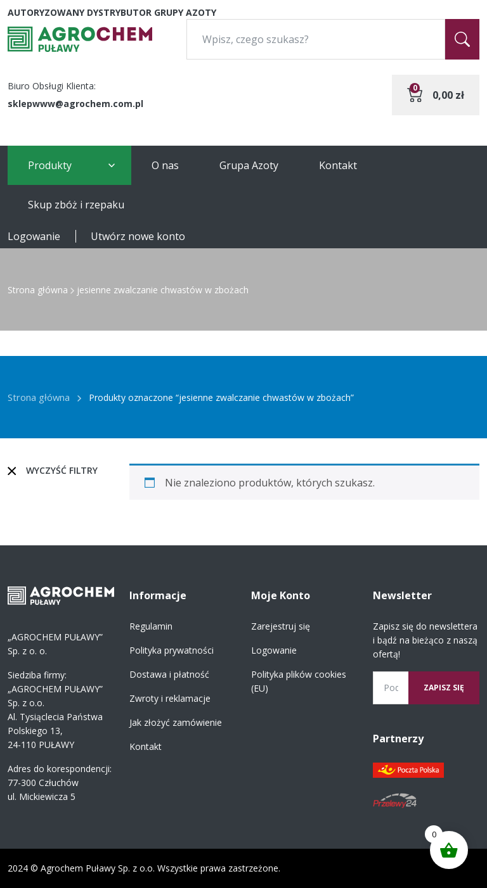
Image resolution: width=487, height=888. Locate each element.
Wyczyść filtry (62, 470)
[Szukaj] (462, 39)
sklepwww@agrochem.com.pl (75, 104)
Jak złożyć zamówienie (175, 722)
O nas (165, 165)
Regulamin (150, 626)
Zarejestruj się (280, 626)
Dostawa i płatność (169, 674)
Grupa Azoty (248, 165)
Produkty (50, 165)
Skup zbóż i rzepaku (76, 205)
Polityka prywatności (171, 650)
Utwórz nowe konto (138, 236)
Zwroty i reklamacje (170, 698)
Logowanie (34, 236)
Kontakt (338, 165)
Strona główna (38, 290)
